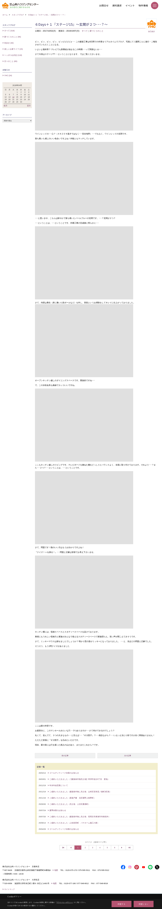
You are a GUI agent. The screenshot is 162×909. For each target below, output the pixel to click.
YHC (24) (8, 75)
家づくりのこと (96, 31)
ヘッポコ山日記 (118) (13, 55)
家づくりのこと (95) (12, 37)
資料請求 (117, 5)
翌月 (29, 106)
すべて (85, 31)
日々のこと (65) (10, 61)
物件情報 (143, 5)
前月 (5, 106)
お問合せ (103, 5)
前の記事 (65, 756)
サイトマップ (9, 889)
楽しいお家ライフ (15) (13, 49)
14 (13, 97)
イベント (130, 5)
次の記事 (127, 756)
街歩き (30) (9, 43)
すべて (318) (9, 31)
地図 (56, 870)
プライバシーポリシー (65, 902)
